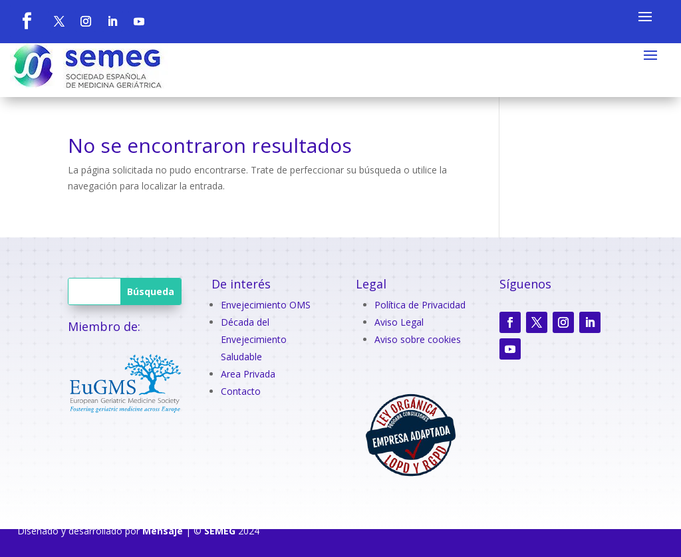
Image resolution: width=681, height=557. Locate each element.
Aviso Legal (399, 322)
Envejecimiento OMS (266, 304)
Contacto (241, 391)
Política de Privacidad (420, 304)
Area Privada (248, 374)
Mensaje (162, 530)
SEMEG (219, 530)
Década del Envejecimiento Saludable (254, 339)
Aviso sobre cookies (417, 339)
